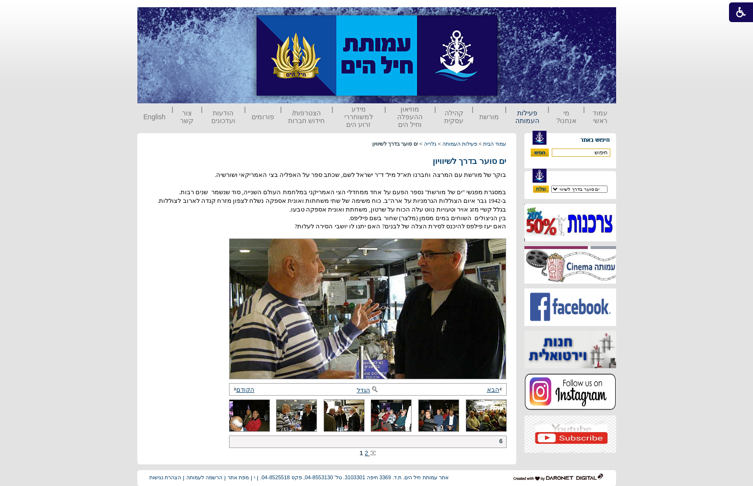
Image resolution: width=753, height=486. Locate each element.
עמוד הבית (494, 144)
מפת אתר (238, 477)
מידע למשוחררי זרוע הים (358, 116)
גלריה (430, 144)
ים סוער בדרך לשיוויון (470, 161)
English (155, 117)
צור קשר (187, 117)
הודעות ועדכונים (223, 117)
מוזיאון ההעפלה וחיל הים (410, 116)
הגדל (368, 390)
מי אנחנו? (566, 117)
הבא (495, 389)
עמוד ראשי (600, 117)
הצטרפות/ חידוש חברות (306, 117)
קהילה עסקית (453, 117)
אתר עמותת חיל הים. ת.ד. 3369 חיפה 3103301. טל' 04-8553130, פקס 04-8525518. (354, 477)
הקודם (243, 389)
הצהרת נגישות (165, 477)
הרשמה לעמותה (204, 477)
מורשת (489, 117)
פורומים (263, 117)
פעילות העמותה (527, 117)
